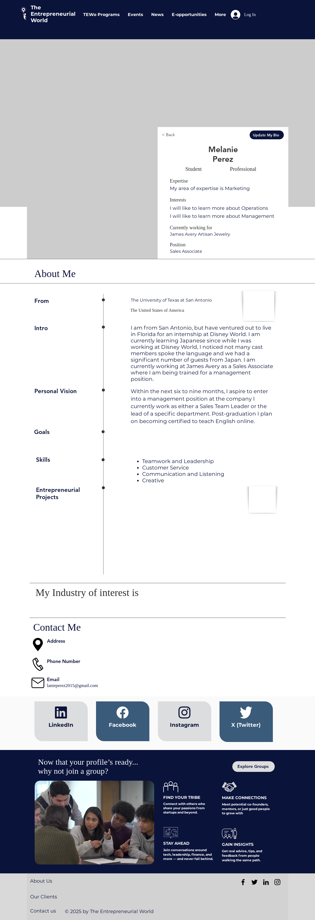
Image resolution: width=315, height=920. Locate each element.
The (36, 7)
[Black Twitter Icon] (254, 882)
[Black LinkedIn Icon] (266, 882)
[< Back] (181, 135)
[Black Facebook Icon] (243, 882)
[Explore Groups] (253, 766)
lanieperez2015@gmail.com (72, 685)
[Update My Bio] (267, 135)
